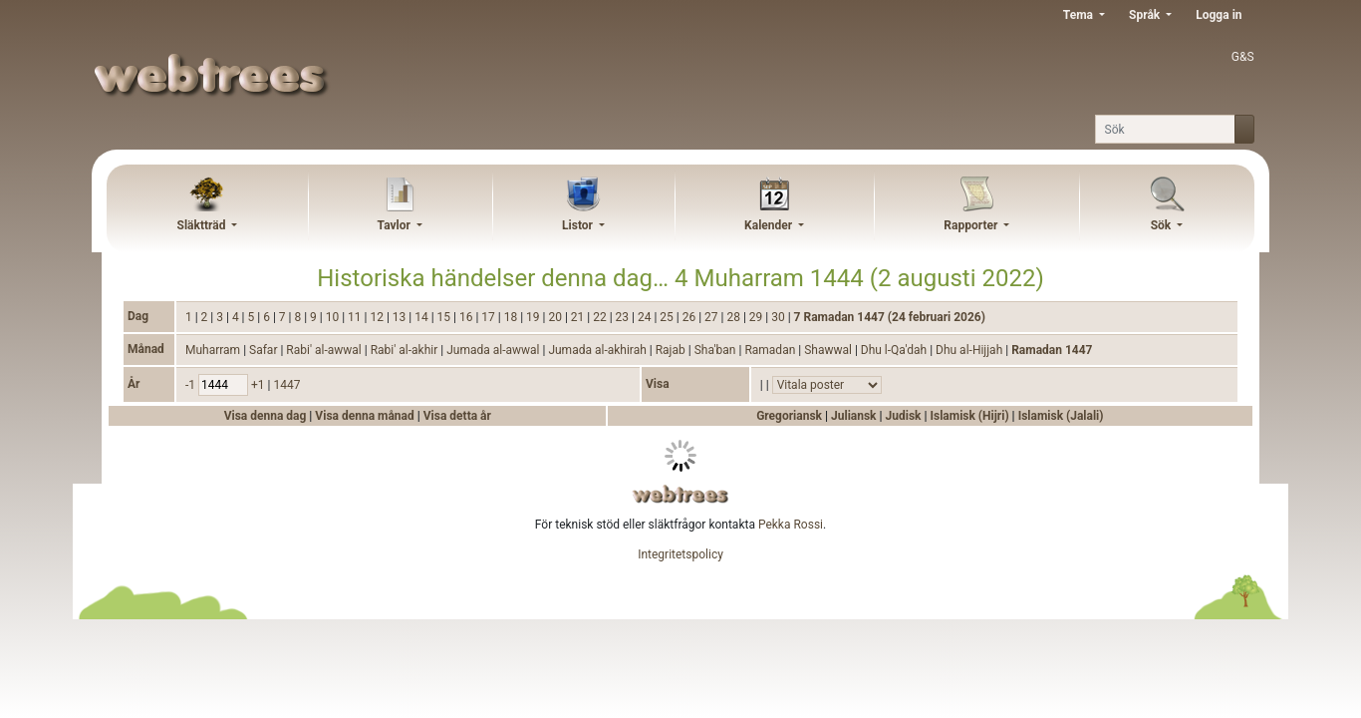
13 (400, 317)
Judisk (904, 416)
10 (334, 317)
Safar (264, 350)
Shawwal (829, 350)
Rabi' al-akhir (406, 350)
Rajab (672, 350)
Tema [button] (1079, 15)
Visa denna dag (267, 416)
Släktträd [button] (203, 225)
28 (734, 317)
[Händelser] (827, 385)
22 (601, 317)
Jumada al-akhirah (598, 350)
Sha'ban (716, 350)
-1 (191, 385)
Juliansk (854, 416)
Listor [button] (579, 225)
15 (445, 317)
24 (646, 317)
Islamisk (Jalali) (1061, 416)
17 (489, 317)
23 (624, 317)
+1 (259, 385)
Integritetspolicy (680, 554)
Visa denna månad (365, 416)
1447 (286, 385)
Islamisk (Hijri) (969, 416)
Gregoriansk (789, 416)
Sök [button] (1163, 225)
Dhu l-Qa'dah (895, 350)
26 (690, 317)
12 (378, 317)
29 (757, 317)
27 (712, 317)
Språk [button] (1146, 15)
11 (356, 317)
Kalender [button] (769, 225)
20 (556, 317)
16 (467, 317)
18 (512, 317)
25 (668, 317)
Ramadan (771, 350)
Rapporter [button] (972, 225)
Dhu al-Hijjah (970, 350)
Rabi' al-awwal (325, 350)
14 (422, 317)
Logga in (1218, 15)
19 (534, 317)
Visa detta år (457, 416)
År (133, 384)
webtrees (680, 494)
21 (579, 317)
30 (779, 317)
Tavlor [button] (395, 225)
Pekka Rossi (790, 525)
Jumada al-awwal (494, 350)
